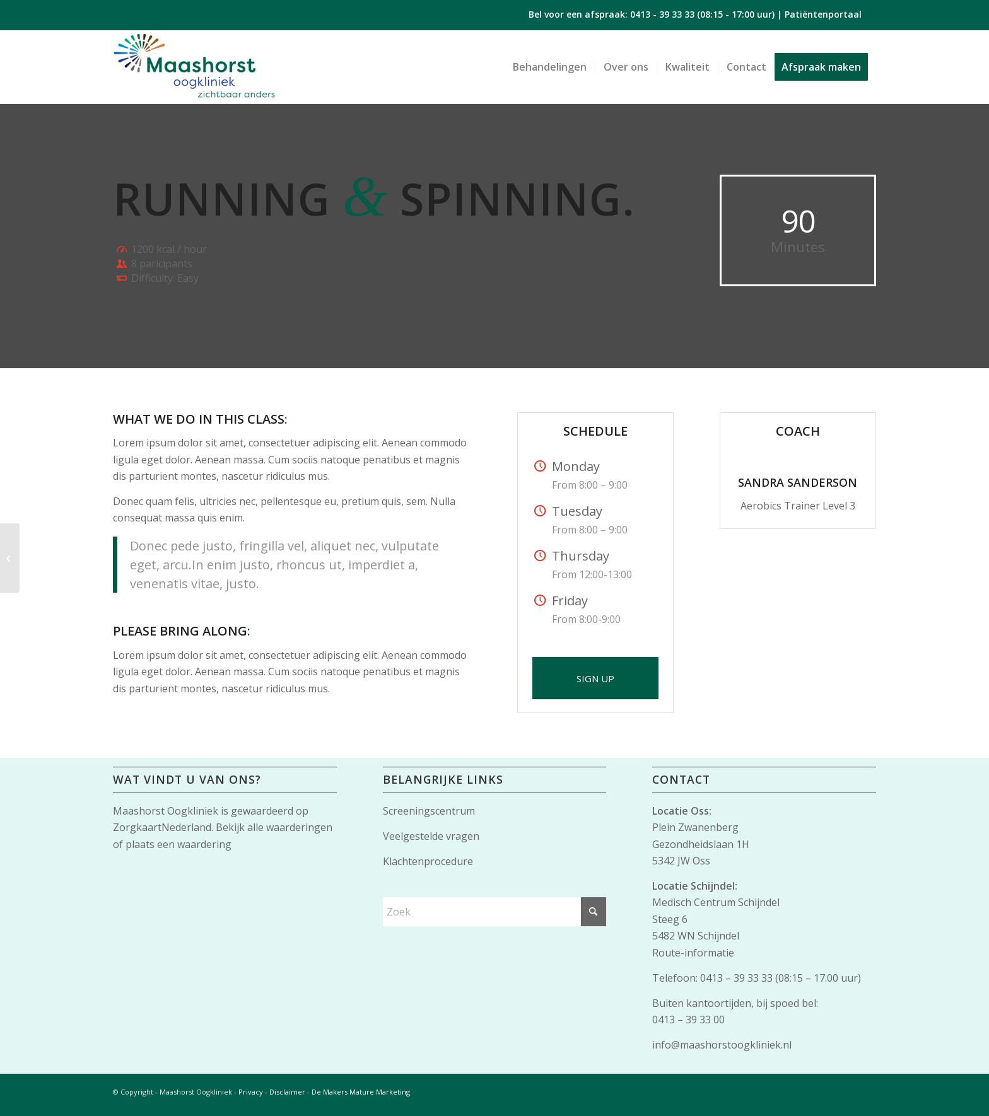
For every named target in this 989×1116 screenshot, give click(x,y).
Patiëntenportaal (823, 14)
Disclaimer (287, 1091)
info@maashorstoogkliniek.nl (722, 1045)
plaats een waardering (178, 844)
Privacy (250, 1091)
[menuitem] (550, 67)
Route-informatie (693, 953)
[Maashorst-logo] (194, 67)
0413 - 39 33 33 (662, 14)
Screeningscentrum (429, 811)
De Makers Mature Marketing (361, 1091)
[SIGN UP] (595, 678)
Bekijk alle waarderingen (274, 827)
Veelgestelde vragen (431, 836)
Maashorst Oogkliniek (165, 811)
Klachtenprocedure (428, 861)
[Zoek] (495, 911)
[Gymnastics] (10, 558)
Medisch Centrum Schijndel (716, 902)
